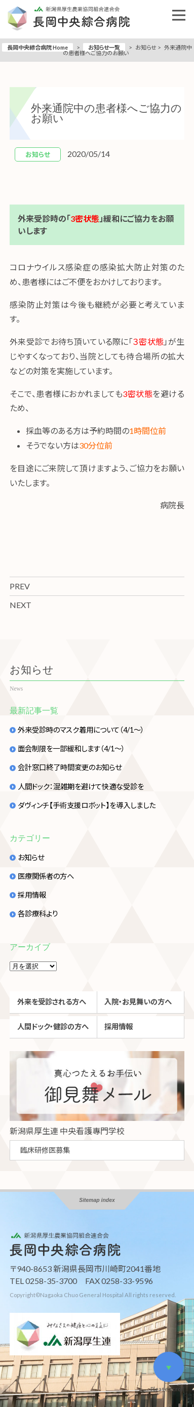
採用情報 (32, 895)
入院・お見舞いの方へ (138, 1001)
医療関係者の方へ (46, 876)
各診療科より (38, 913)
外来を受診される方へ (51, 1001)
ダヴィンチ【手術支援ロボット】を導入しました (87, 805)
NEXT (20, 605)
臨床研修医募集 (45, 1150)
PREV (20, 586)
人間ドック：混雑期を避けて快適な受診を (81, 786)
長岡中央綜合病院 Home (37, 47)
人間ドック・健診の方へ (53, 1026)
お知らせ (31, 857)
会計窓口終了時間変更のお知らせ (70, 767)
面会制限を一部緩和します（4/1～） (71, 748)
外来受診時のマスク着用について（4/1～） (81, 730)
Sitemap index (96, 1200)
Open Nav (183, 8)
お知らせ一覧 (104, 47)
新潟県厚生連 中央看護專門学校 (67, 1131)
